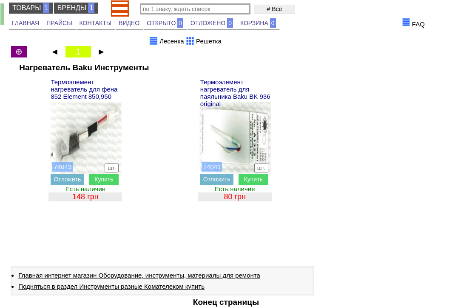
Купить (103, 179)
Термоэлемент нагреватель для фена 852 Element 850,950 (84, 89)
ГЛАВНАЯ (25, 23)
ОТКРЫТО (165, 23)
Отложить (67, 179)
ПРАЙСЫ (59, 23)
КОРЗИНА (258, 23)
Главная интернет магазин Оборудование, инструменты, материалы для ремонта (139, 275)
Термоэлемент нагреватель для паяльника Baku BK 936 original (235, 92)
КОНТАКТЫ (96, 23)
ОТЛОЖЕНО (211, 23)
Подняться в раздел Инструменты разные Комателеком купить (111, 286)
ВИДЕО (129, 23)
